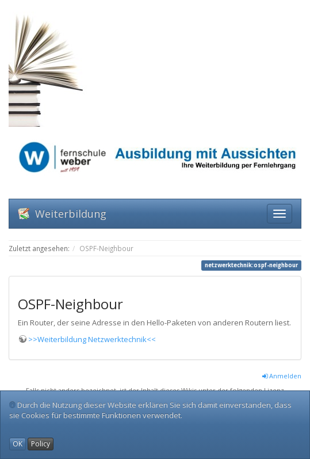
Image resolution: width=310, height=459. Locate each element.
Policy (40, 444)
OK (17, 444)
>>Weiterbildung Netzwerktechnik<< (92, 339)
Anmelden (281, 375)
